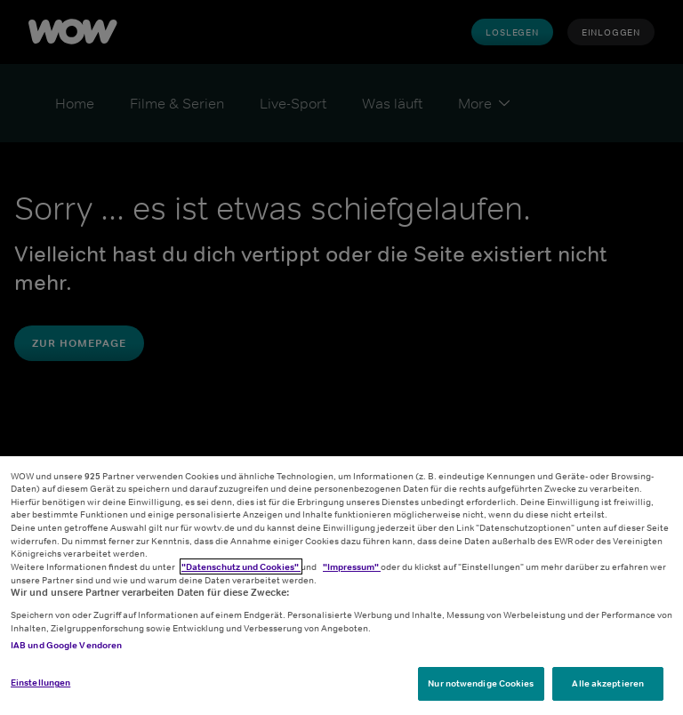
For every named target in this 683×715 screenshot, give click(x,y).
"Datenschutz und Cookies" (241, 566)
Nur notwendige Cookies (481, 683)
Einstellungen (40, 682)
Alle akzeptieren (608, 683)
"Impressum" (352, 566)
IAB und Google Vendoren (66, 645)
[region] (341, 585)
